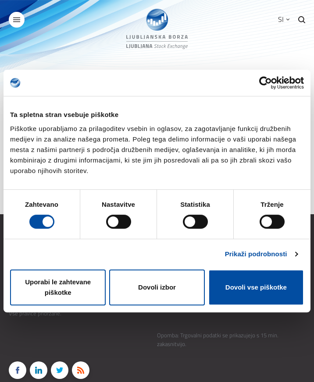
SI (283, 19)
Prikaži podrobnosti (256, 254)
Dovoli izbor (157, 287)
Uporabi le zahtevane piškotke (58, 287)
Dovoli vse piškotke (256, 287)
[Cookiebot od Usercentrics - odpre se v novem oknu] (265, 82)
